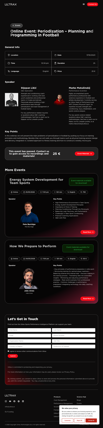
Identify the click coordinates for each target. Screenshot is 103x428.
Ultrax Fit (57, 416)
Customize (68, 420)
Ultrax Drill (57, 413)
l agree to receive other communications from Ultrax (27, 351)
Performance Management (63, 403)
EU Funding (9, 412)
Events (79, 403)
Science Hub (81, 397)
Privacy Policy (69, 372)
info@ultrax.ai (10, 407)
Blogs (79, 400)
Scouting (57, 407)
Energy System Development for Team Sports (36, 181)
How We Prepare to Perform (33, 246)
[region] (79, 414)
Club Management (60, 400)
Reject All (79, 420)
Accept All (91, 420)
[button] (83, 4)
